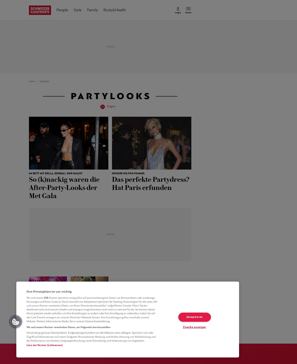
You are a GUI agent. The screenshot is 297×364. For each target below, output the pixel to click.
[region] (127, 319)
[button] (15, 321)
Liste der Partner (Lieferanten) (45, 345)
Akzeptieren (194, 317)
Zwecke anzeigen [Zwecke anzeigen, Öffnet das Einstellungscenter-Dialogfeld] (194, 327)
